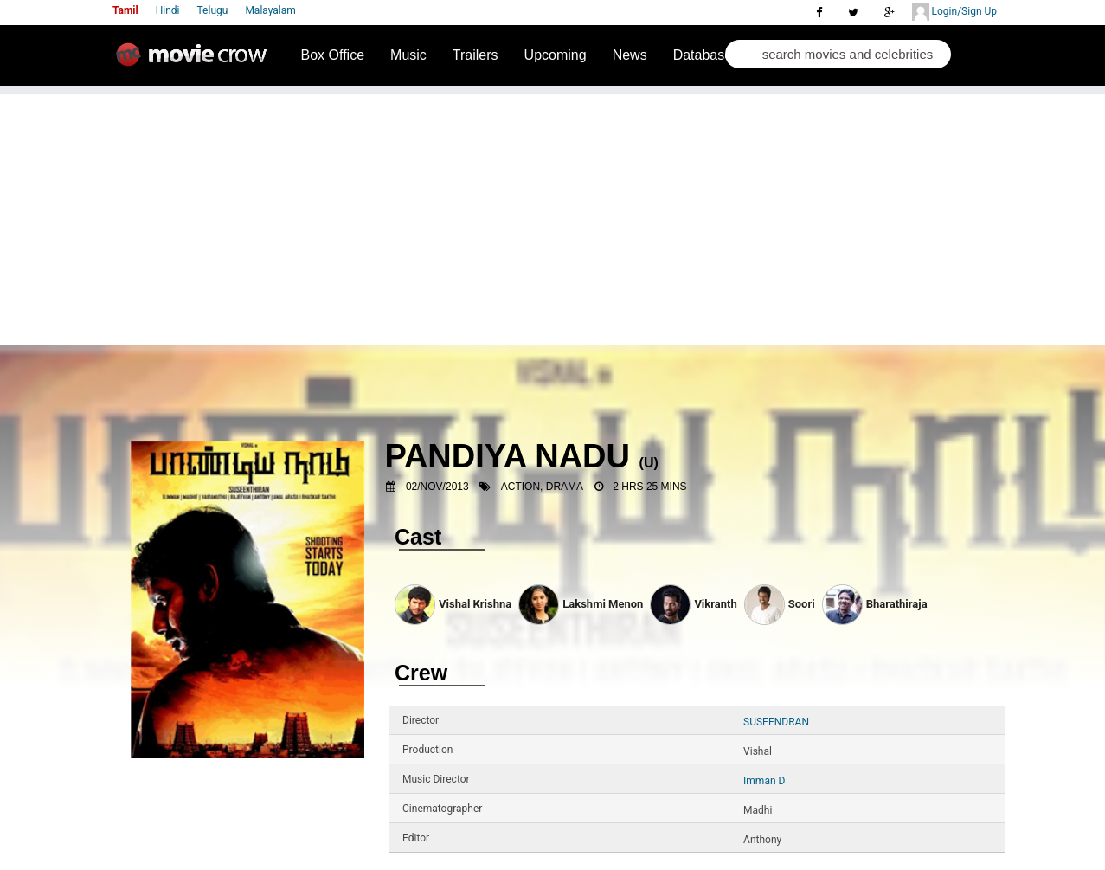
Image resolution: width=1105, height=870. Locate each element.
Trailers (475, 55)
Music (408, 55)
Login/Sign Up (954, 12)
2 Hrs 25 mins (649, 486)
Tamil (125, 10)
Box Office (333, 55)
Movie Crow (195, 61)
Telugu (212, 10)
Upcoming (555, 55)
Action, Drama (542, 486)
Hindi (168, 10)
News (630, 55)
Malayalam (270, 10)
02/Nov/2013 (437, 486)
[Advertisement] (553, 215)
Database (703, 55)
